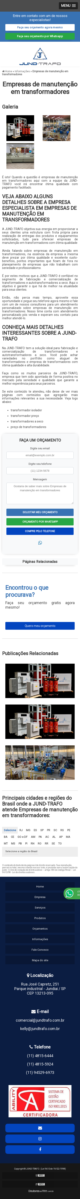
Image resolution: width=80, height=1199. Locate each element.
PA (40, 836)
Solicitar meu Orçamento (40, 512)
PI (26, 843)
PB (20, 843)
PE (68, 830)
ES (35, 830)
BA (5, 836)
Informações (40, 939)
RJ (21, 830)
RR (46, 843)
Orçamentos (40, 928)
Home (40, 886)
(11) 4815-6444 (40, 1055)
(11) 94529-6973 (40, 1072)
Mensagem (40, 479)
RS (62, 830)
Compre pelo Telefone (40, 531)
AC (47, 836)
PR (48, 830)
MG (28, 830)
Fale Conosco (40, 949)
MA (68, 836)
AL (54, 836)
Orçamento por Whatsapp (40, 521)
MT (6, 843)
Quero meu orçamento (40, 626)
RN (32, 843)
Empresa (40, 897)
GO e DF (22, 836)
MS (13, 843)
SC (55, 830)
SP (42, 830)
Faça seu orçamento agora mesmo (40, 27)
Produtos (40, 918)
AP (61, 836)
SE (53, 843)
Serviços (40, 907)
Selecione (10, 830)
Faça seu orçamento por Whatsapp (40, 36)
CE (12, 836)
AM (33, 836)
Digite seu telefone (40, 463)
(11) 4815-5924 (40, 1064)
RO (39, 843)
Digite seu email (40, 448)
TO (60, 843)
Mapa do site (40, 960)
